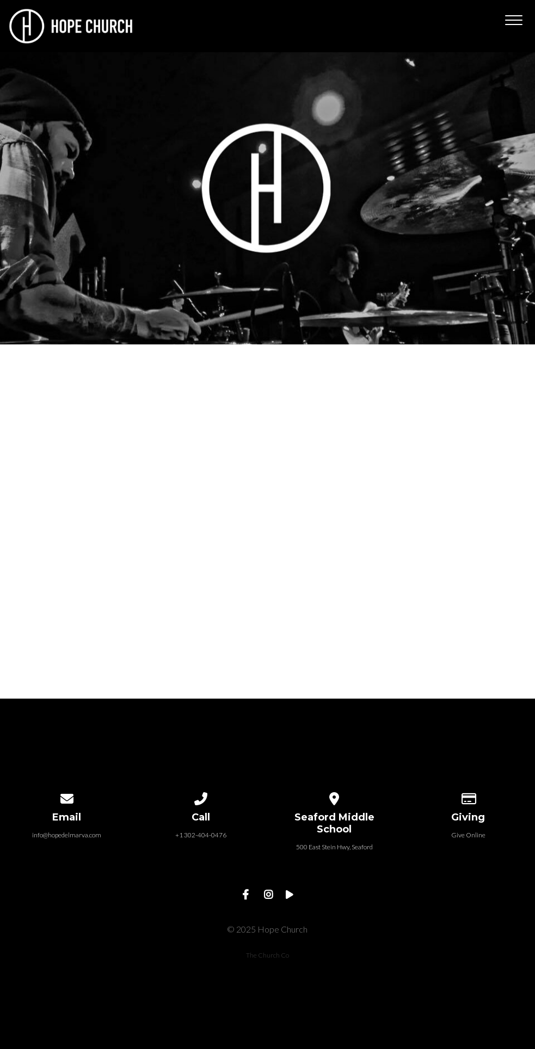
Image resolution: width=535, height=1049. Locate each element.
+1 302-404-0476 (200, 835)
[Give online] (468, 797)
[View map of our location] (334, 797)
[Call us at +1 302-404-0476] (201, 797)
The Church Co (267, 955)
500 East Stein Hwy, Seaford (334, 847)
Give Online (468, 835)
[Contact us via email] (67, 797)
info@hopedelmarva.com (66, 835)
